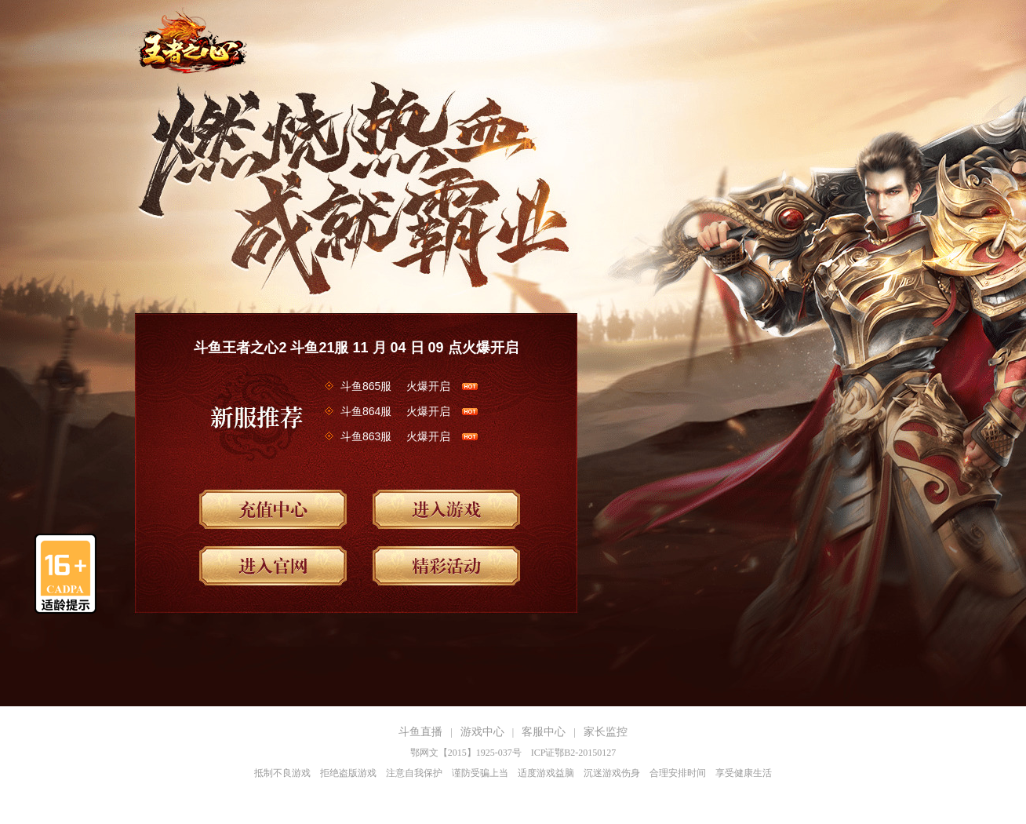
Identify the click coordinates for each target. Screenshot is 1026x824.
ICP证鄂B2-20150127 (574, 752)
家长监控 (606, 732)
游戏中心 (482, 732)
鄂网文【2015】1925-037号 (466, 752)
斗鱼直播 (420, 732)
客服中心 (544, 732)
